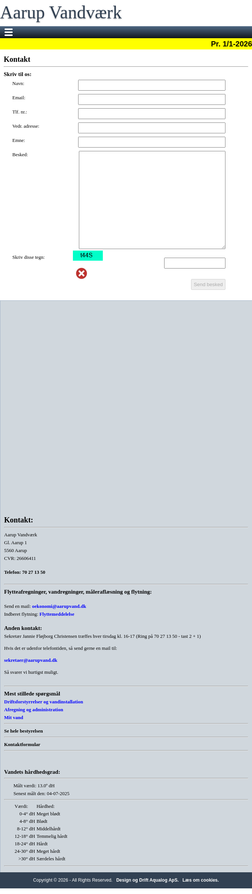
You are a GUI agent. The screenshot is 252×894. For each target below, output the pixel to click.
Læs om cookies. (200, 880)
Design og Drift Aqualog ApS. (147, 880)
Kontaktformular (22, 744)
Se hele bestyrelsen (23, 731)
